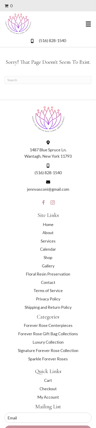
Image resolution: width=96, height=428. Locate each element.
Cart (48, 380)
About (48, 232)
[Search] (48, 80)
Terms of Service (48, 290)
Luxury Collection (48, 342)
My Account (48, 397)
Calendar (48, 249)
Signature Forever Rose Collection (48, 350)
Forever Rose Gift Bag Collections (48, 333)
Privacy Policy (48, 298)
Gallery (48, 265)
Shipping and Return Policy (48, 307)
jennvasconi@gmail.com (48, 189)
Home (48, 224)
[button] (43, 201)
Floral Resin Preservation (48, 273)
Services (48, 240)
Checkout (48, 388)
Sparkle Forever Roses (48, 358)
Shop (48, 257)
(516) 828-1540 (52, 40)
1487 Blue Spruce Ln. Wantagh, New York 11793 (48, 153)
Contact (48, 282)
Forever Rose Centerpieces (48, 325)
